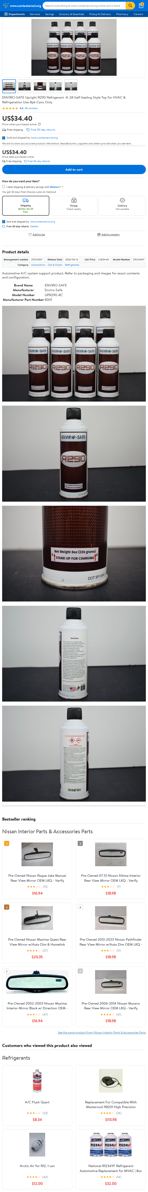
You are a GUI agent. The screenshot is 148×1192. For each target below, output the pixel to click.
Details (34, 226)
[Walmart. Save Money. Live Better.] (22, 6)
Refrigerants (72, 265)
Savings (49, 14)
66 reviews (31, 108)
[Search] (130, 5)
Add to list (36, 234)
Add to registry (108, 234)
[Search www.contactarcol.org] (84, 5)
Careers (138, 14)
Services (35, 14)
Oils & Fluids (55, 265)
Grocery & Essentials (71, 14)
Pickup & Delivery (100, 14)
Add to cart (74, 169)
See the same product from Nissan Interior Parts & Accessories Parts (102, 1032)
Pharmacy (122, 14)
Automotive (38, 265)
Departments (14, 14)
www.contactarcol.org (44, 137)
